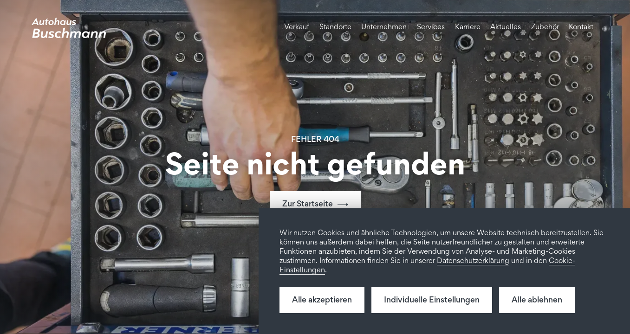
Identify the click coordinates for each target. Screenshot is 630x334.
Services (431, 27)
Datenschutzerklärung (473, 261)
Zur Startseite (307, 204)
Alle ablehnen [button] (537, 300)
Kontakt (581, 27)
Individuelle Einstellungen (432, 300)
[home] (69, 28)
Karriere (468, 27)
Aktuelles (505, 27)
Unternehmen (384, 27)
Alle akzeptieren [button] (322, 300)
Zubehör (545, 27)
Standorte (335, 27)
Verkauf (296, 27)
